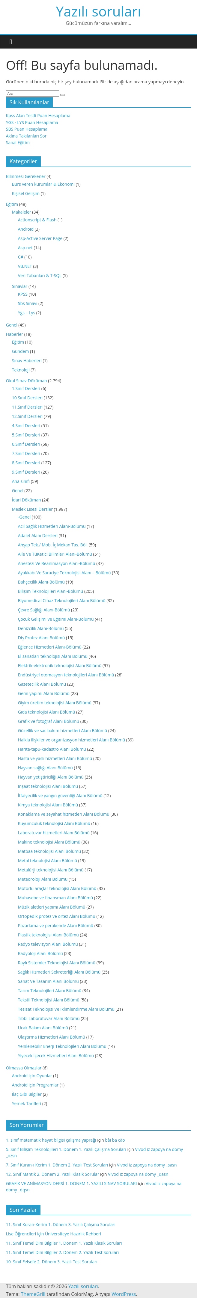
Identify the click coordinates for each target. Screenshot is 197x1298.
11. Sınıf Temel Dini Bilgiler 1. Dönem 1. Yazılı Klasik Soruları (64, 1243)
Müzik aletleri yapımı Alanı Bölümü (51, 907)
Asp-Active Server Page (40, 238)
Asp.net (25, 247)
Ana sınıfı (21, 481)
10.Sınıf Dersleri (27, 398)
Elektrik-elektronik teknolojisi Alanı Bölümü (60, 665)
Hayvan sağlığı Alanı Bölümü (45, 767)
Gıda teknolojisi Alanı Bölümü (46, 712)
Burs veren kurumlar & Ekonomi (43, 184)
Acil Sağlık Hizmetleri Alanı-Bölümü (52, 526)
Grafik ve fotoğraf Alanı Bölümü (48, 721)
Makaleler (21, 212)
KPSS (23, 294)
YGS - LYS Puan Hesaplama (32, 122)
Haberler (14, 334)
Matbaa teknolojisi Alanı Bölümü (49, 851)
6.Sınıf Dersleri (26, 444)
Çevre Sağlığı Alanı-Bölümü (44, 610)
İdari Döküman (26, 500)
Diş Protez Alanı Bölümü (41, 637)
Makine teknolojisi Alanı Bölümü (49, 842)
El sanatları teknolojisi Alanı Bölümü (53, 656)
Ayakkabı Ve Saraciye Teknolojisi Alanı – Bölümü (64, 572)
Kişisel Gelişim (26, 193)
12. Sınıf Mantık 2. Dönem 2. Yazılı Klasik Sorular (52, 1174)
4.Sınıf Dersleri (26, 425)
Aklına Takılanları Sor (26, 136)
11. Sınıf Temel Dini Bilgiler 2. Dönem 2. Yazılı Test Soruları (62, 1252)
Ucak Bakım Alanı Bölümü (43, 1027)
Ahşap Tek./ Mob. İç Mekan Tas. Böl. (53, 545)
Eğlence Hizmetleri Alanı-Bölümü (50, 647)
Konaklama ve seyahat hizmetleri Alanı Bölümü (63, 814)
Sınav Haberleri (27, 360)
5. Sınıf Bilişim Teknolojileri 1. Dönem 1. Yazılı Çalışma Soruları (66, 1149)
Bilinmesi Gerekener (26, 176)
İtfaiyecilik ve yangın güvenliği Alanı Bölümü (60, 795)
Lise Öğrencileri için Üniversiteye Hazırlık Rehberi (53, 1234)
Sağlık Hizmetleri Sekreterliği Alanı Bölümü (59, 972)
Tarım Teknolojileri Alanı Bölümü (50, 990)
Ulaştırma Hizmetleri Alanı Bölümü (51, 1037)
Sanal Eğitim (18, 142)
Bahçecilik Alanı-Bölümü (41, 582)
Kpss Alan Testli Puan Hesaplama (38, 115)
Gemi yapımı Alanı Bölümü (44, 693)
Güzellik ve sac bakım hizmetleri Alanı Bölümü (62, 730)
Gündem (20, 351)
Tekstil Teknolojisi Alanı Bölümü (48, 1000)
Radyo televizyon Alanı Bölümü (48, 944)
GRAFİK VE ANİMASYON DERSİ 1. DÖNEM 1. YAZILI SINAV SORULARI (71, 1183)
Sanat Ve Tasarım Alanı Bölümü (48, 981)
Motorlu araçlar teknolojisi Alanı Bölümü (57, 888)
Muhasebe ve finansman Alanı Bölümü (55, 897)
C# (20, 257)
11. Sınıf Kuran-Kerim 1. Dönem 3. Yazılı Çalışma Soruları (60, 1224)
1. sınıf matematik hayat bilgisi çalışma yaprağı (51, 1140)
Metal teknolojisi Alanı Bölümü (47, 860)
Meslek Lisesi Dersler (32, 509)
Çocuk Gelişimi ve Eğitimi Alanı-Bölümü (56, 619)
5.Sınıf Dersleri (26, 435)
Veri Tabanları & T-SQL (40, 275)
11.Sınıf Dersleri (27, 407)
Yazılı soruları (98, 11)
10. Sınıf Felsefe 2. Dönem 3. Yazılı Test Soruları (51, 1261)
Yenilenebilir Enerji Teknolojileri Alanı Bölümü (62, 1046)
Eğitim (12, 204)
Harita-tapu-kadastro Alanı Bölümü (52, 749)
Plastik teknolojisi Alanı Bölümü (48, 935)
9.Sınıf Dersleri (26, 472)
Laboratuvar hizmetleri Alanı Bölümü (54, 832)
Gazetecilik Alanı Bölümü (42, 684)
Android (26, 229)
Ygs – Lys (26, 312)
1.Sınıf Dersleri (26, 388)
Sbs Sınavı (27, 303)
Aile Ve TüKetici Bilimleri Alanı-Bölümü (55, 554)
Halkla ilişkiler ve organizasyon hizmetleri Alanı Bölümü (71, 740)
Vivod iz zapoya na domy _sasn (147, 1165)
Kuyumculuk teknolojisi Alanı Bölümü (54, 823)
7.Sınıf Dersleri (26, 453)
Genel (11, 325)
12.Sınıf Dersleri (27, 416)
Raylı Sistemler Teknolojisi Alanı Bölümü (56, 962)
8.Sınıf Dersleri (26, 463)
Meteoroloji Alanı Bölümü (43, 879)
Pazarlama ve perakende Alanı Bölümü (55, 925)
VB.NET (25, 266)
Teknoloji (21, 370)
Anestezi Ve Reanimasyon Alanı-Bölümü (56, 563)
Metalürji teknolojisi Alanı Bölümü (51, 870)
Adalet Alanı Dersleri (38, 535)
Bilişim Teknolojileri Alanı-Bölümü (50, 591)
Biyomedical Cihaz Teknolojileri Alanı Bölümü (62, 600)
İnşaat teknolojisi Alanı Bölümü (48, 786)
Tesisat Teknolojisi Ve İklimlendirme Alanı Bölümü (66, 1009)
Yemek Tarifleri (26, 1103)
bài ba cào (115, 1140)
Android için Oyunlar (32, 1075)
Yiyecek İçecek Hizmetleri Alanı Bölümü (56, 1055)
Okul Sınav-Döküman (26, 380)
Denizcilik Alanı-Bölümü (41, 628)
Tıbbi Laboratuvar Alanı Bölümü (49, 1018)
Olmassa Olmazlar (24, 1068)
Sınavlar (20, 286)
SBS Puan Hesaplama (26, 129)
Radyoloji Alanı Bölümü (40, 953)
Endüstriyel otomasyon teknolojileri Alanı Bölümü (66, 675)
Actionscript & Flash (37, 220)
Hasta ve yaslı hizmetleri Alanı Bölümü (55, 758)
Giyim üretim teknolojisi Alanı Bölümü (54, 702)
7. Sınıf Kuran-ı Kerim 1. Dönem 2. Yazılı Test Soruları (57, 1165)
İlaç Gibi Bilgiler (27, 1094)
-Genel (24, 517)
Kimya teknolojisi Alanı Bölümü (48, 805)
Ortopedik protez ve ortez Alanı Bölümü (56, 916)
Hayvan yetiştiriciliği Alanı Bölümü (51, 777)
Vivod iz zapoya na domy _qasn (138, 1174)
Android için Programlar (35, 1085)
